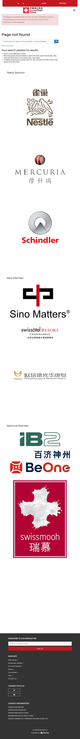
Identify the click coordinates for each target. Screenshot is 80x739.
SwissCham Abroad (15, 663)
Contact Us (12, 679)
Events (10, 669)
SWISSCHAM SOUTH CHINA (18, 713)
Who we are (12, 660)
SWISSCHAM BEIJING (16, 707)
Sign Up (40, 648)
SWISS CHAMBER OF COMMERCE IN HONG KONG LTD (28, 719)
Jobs (9, 676)
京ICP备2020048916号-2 (40, 730)
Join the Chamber (14, 666)
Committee (12, 672)
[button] (56, 17)
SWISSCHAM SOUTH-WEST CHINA (20, 716)
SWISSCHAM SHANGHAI (17, 710)
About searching (7, 46)
